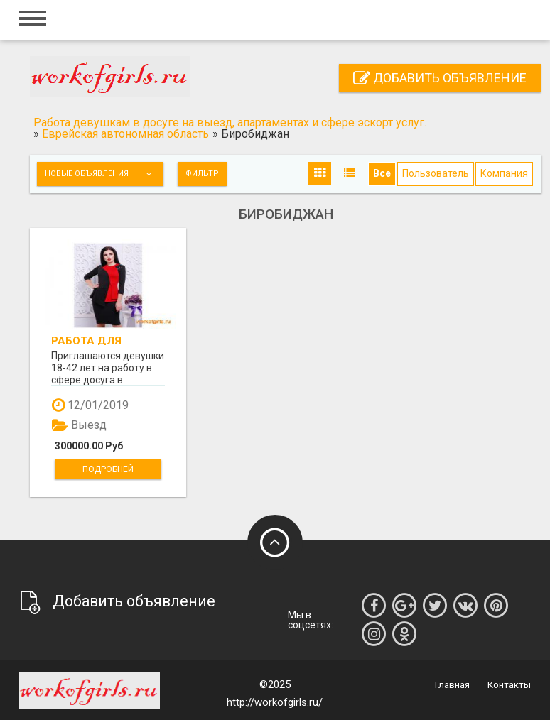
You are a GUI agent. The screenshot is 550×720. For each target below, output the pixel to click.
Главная (452, 685)
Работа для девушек (86, 340)
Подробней (108, 469)
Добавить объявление (440, 77)
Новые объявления (104, 174)
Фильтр (202, 173)
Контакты (509, 685)
